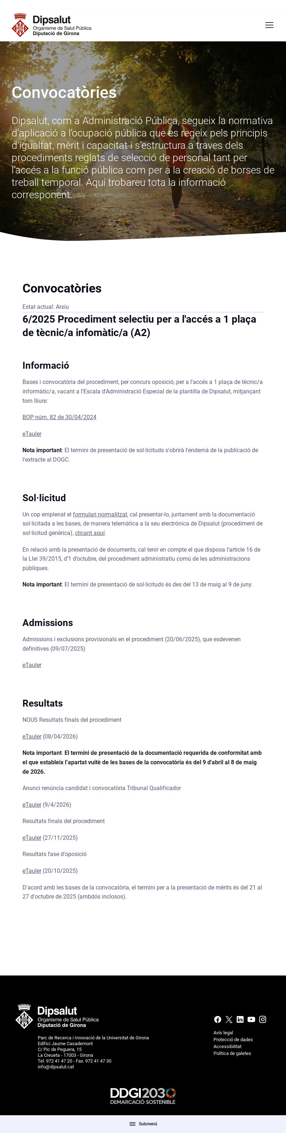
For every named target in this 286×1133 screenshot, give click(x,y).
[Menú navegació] (269, 25)
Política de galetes (232, 1053)
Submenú (143, 1124)
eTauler (31, 435)
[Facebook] (218, 1021)
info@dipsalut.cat (56, 1066)
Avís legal (223, 1032)
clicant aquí (90, 535)
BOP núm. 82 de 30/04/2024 (59, 419)
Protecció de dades (233, 1039)
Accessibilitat (227, 1046)
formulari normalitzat (100, 516)
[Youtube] (251, 1021)
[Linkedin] (240, 1021)
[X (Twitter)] (229, 1021)
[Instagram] (262, 1021)
